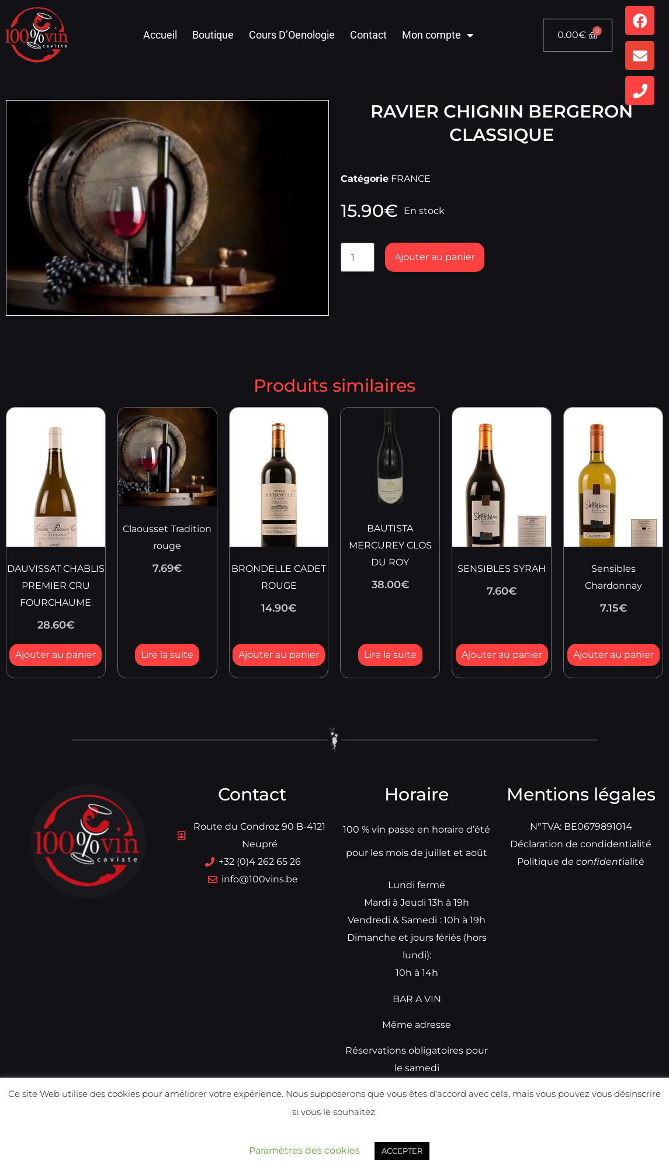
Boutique (213, 35)
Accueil (160, 35)
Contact (368, 35)
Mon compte (437, 35)
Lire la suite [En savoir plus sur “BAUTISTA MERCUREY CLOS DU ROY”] (390, 654)
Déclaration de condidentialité (580, 844)
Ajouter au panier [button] (55, 654)
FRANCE (411, 178)
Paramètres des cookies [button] (304, 1150)
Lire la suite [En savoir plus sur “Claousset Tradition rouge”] (167, 654)
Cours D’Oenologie (292, 35)
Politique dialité (580, 861)
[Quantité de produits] (358, 257)
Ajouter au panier (434, 257)
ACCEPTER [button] (402, 1150)
